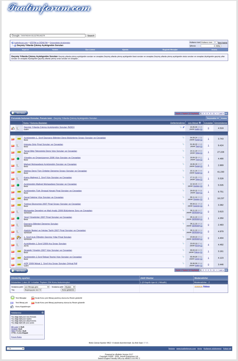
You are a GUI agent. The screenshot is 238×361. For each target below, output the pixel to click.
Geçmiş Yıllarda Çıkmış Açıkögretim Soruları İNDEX (49, 127)
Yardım (55, 50)
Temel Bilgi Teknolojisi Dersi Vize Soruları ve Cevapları (50, 151)
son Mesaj (193, 123)
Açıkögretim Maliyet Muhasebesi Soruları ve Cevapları (50, 184)
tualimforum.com (21, 43)
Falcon (197, 252)
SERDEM (28, 213)
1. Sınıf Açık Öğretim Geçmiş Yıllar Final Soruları (47, 237)
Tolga (197, 153)
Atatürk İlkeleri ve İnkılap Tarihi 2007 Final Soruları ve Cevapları (55, 230)
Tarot (198, 146)
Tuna (198, 159)
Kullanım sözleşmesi (212, 349)
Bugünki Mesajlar (170, 50)
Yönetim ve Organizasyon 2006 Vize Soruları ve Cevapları (52, 157)
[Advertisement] (119, 24)
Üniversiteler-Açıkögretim (60, 43)
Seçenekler (212, 118)
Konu (26, 123)
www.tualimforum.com (186, 349)
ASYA (26, 246)
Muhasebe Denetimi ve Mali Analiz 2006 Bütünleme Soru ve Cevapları (58, 210)
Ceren (197, 259)
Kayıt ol (25, 50)
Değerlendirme (177, 123)
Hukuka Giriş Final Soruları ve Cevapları (43, 144)
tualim (26, 129)
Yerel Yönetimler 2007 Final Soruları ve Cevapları (48, 217)
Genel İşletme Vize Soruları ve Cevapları (44, 197)
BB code (14, 327)
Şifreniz (193, 46)
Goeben (196, 186)
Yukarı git (227, 349)
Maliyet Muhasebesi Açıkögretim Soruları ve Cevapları (50, 164)
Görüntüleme (220, 123)
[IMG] (13, 331)
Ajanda (125, 50)
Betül (26, 140)
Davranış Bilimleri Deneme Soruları (41, 224)
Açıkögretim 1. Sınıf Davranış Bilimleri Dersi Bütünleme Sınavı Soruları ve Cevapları (65, 137)
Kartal (197, 140)
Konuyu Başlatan (38, 123)
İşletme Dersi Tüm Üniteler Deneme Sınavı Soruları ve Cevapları (55, 171)
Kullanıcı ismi (195, 42)
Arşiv (199, 349)
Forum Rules (16, 337)
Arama (214, 50)
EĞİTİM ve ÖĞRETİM (39, 43)
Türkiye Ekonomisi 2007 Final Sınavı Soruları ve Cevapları (52, 204)
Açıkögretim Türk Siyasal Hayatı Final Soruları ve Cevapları (53, 190)
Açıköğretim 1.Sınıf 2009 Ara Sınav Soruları (45, 243)
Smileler (14, 329)
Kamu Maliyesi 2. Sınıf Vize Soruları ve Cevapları (48, 177)
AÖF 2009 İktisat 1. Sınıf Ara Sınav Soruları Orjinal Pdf (50, 263)
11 (214, 113)
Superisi (196, 206)
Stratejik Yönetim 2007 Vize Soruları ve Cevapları (48, 250)
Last (221, 113)
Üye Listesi (90, 50)
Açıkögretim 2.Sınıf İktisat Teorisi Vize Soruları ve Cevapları (53, 257)
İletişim (172, 349)
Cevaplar (208, 123)
